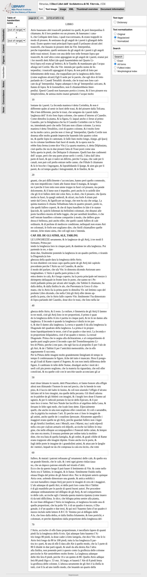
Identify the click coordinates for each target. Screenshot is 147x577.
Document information (112, 9)
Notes (3, 84)
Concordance (3, 97)
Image (63, 9)
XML (71, 9)
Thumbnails (3, 35)
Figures (3, 60)
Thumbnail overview (87, 9)
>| (62, 18)
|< (35, 18)
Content (3, 49)
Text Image (51, 9)
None (3, 110)
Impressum (73, 575)
